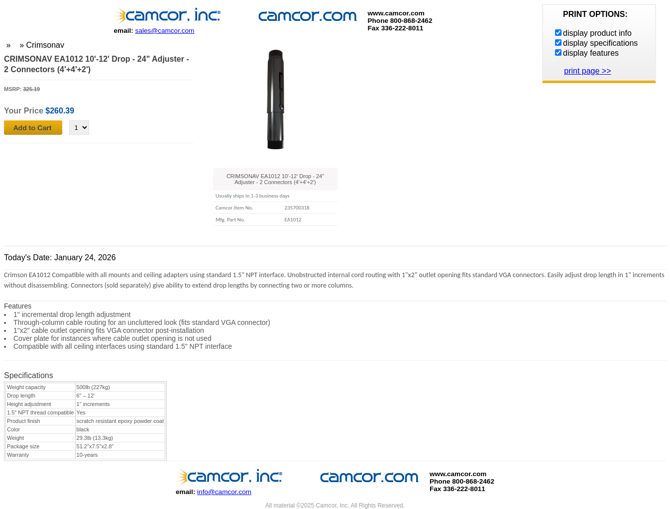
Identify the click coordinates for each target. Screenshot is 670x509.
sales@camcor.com (165, 30)
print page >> (587, 71)
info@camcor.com (224, 492)
